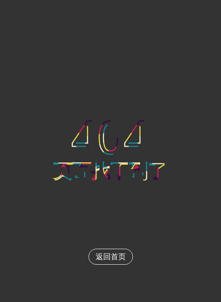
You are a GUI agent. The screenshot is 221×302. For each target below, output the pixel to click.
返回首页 (111, 257)
